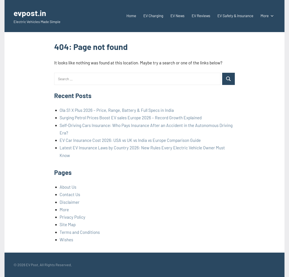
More (266, 15)
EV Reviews (201, 15)
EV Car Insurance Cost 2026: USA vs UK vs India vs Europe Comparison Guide (130, 140)
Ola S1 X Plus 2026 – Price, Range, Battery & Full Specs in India (117, 110)
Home (131, 15)
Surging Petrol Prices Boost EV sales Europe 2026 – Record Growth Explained (131, 117)
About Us (68, 187)
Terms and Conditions (80, 232)
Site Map (68, 224)
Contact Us (70, 194)
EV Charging (153, 15)
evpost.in (30, 13)
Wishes (66, 239)
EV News (177, 15)
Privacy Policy (72, 217)
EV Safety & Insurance (235, 15)
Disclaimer (69, 202)
